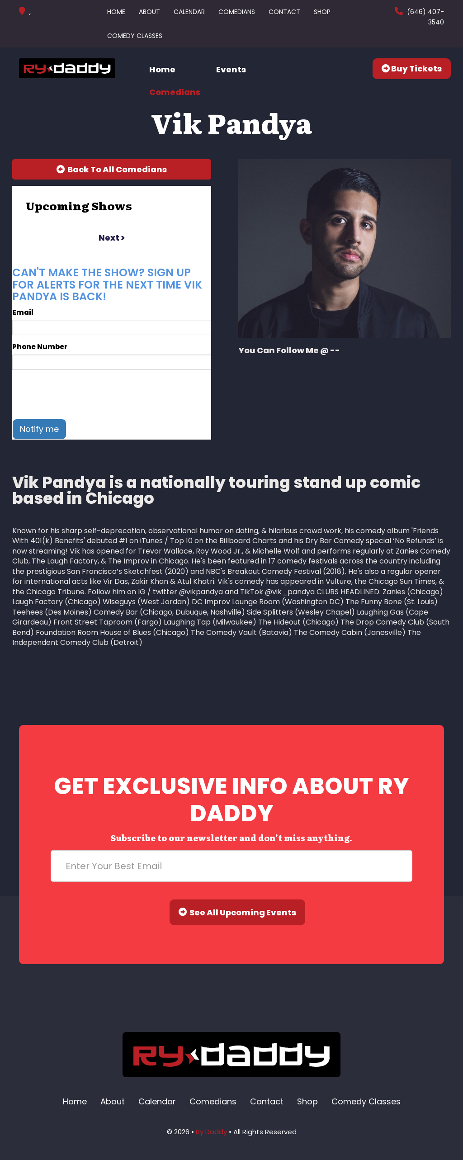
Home (116, 11)
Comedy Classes (134, 35)
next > (112, 237)
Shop (322, 11)
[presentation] (81, 394)
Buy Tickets (412, 68)
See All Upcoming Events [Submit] (237, 912)
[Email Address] (231, 865)
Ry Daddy (211, 1131)
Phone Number (39, 346)
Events (231, 69)
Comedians (236, 11)
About (149, 11)
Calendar (189, 11)
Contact (284, 11)
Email (22, 312)
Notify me (39, 429)
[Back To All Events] (111, 169)
